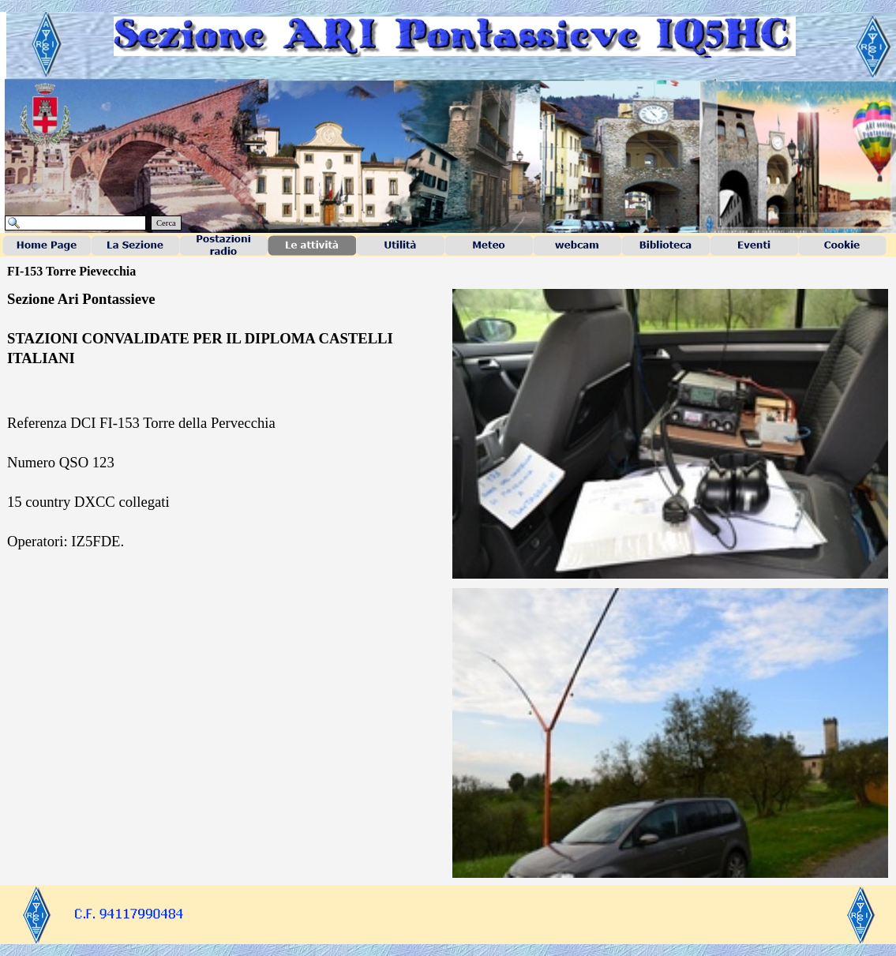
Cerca (166, 223)
